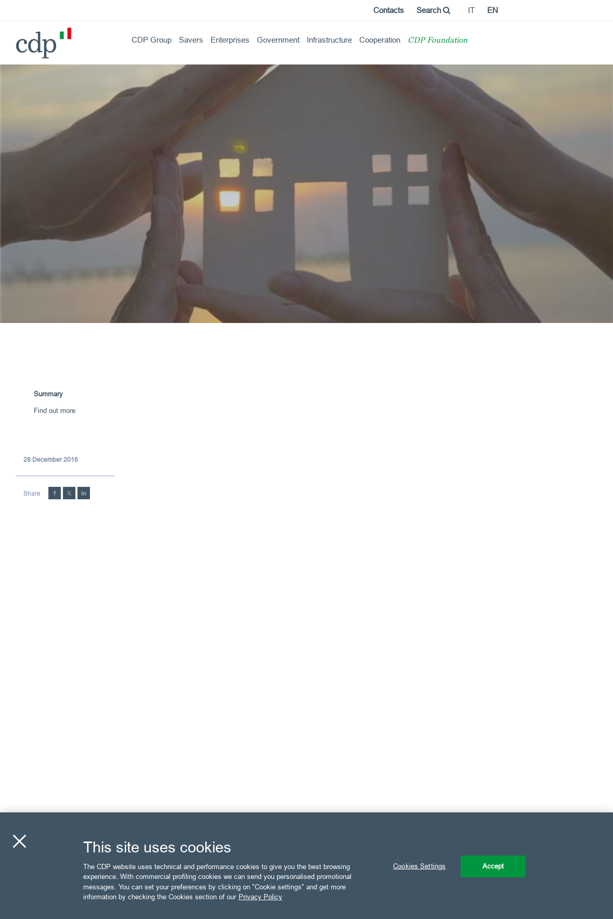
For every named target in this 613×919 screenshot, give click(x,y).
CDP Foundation (437, 41)
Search (433, 10)
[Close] (19, 841)
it (471, 10)
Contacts (388, 10)
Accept (493, 866)
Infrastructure (329, 39)
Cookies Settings (419, 866)
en (492, 10)
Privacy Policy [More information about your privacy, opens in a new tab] (260, 896)
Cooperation (379, 39)
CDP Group (152, 39)
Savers (191, 39)
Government (278, 39)
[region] (306, 865)
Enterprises (230, 39)
